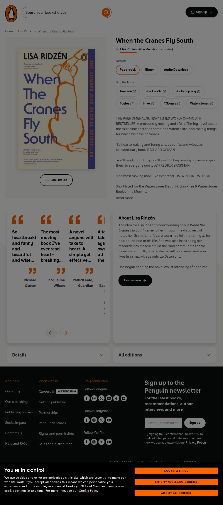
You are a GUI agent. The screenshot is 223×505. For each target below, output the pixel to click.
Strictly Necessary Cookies (176, 481)
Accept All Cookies (176, 493)
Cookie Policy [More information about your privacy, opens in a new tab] (88, 491)
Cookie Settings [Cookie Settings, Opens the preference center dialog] (176, 470)
